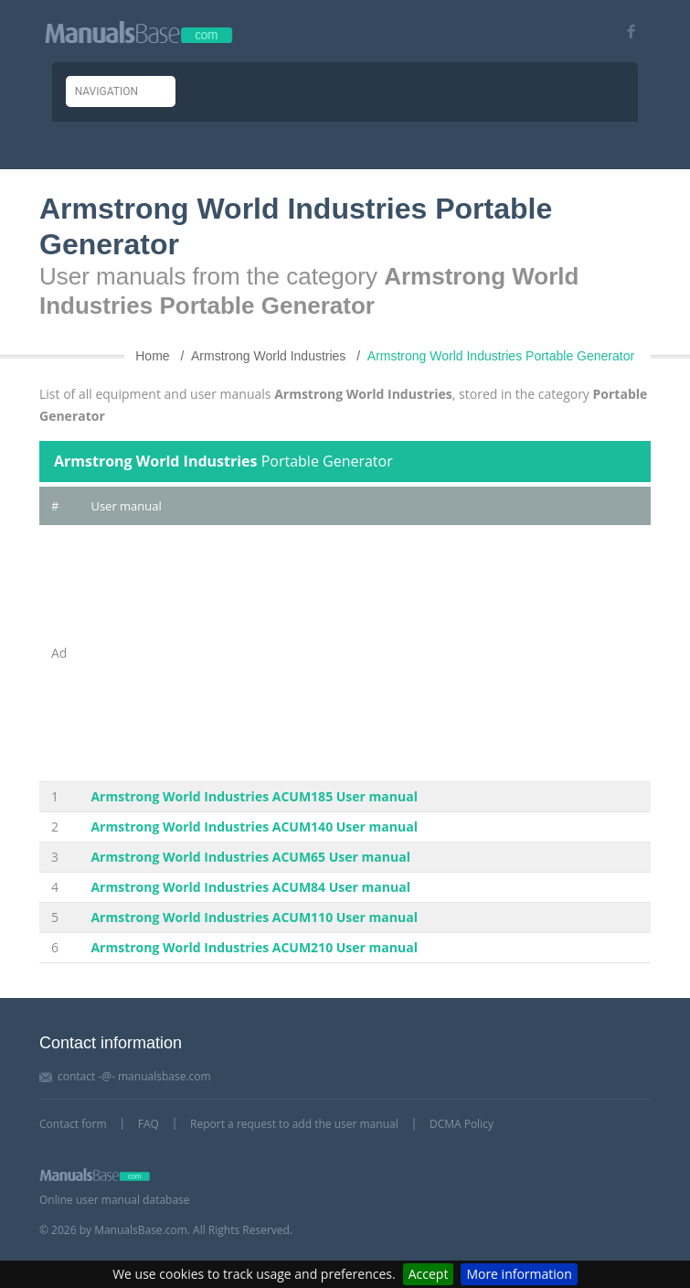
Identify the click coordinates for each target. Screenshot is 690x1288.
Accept (429, 1274)
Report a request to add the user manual (294, 1124)
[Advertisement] (365, 653)
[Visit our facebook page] (624, 31)
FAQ (148, 1124)
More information (518, 1274)
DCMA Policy (462, 1124)
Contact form (73, 1124)
